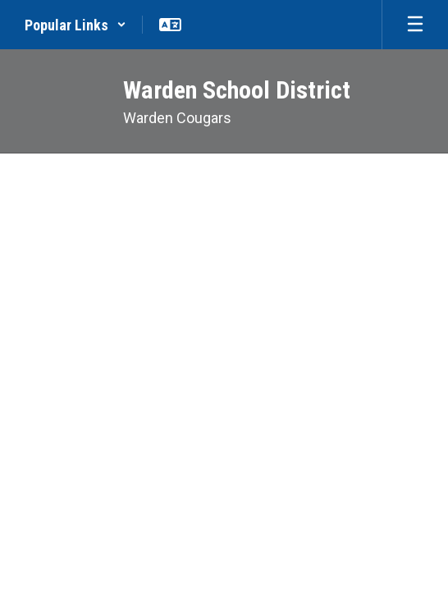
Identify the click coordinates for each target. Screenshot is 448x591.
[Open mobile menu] (415, 24)
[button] (75, 24)
